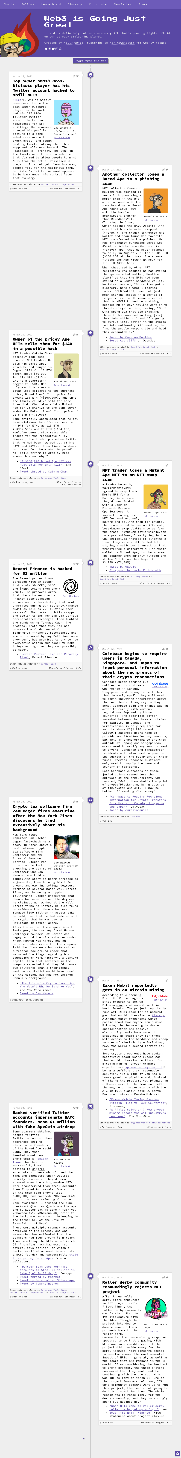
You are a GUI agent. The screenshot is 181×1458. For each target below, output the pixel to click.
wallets (63, 1175)
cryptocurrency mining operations (150, 1123)
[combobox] (9, 4)
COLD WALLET (124, 291)
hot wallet (134, 274)
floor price (56, 394)
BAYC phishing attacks (113, 349)
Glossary (75, 4)
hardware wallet (149, 281)
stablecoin (37, 380)
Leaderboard (51, 4)
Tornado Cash (48, 664)
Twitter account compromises (57, 184)
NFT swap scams (139, 577)
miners (121, 1005)
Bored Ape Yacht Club (143, 347)
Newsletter (123, 4)
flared (157, 1015)
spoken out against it (143, 1067)
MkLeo (17, 100)
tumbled (72, 619)
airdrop (38, 1168)
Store (143, 4)
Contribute (98, 4)
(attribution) (62, 137)
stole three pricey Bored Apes (45, 1256)
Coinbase (136, 817)
